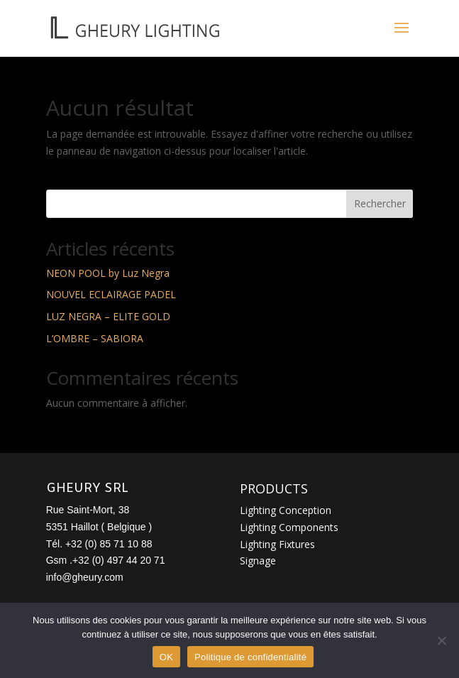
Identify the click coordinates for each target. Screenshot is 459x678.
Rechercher (380, 203)
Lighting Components (289, 527)
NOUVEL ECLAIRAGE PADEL (111, 294)
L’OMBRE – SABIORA (94, 338)
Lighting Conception (285, 510)
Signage (258, 560)
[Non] (441, 640)
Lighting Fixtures (277, 544)
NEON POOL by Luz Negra (108, 273)
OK (166, 657)
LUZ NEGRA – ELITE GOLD (108, 316)
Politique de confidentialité (250, 657)
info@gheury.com (84, 577)
